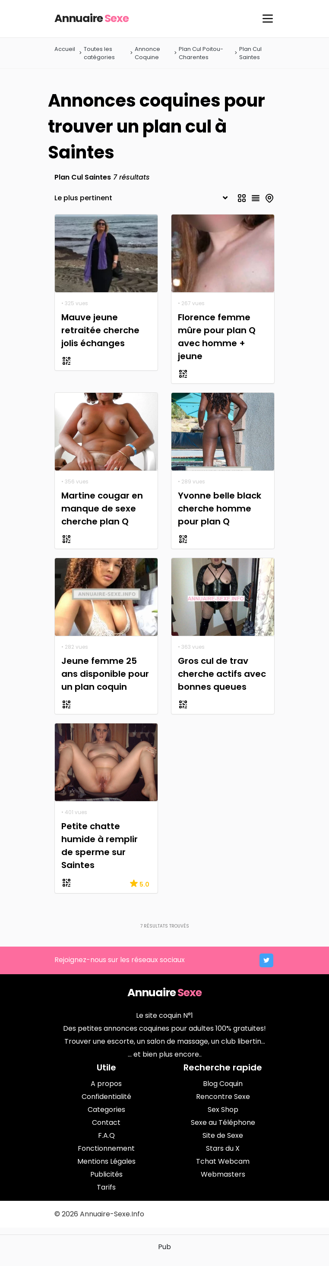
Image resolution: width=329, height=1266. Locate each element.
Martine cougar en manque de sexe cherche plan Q (102, 508)
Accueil (64, 49)
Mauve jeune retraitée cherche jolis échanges (100, 330)
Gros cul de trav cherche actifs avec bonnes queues (222, 674)
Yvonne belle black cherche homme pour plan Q (219, 508)
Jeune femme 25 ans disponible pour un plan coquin (105, 674)
